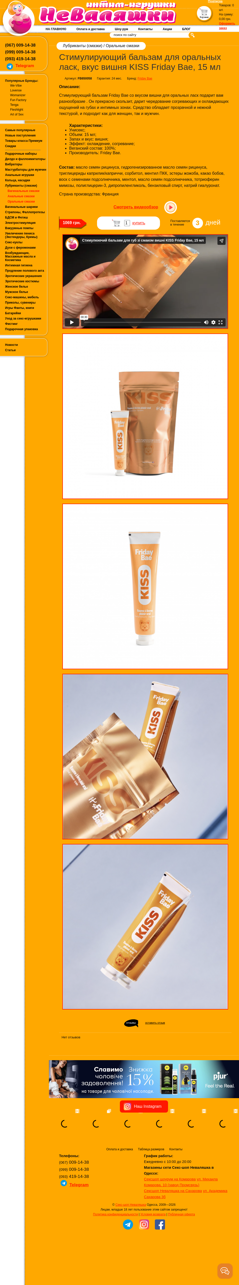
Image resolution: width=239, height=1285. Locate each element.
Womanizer (17, 95)
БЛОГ (186, 29)
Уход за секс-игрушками (23, 318)
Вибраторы (13, 164)
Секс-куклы (14, 242)
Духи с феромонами (20, 247)
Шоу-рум (121, 29)
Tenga (14, 105)
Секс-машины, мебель (22, 297)
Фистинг (11, 324)
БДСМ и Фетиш (16, 217)
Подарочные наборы (21, 153)
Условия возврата (153, 1214)
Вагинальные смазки (24, 191)
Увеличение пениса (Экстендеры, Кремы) (21, 235)
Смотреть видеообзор (136, 207)
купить (138, 223)
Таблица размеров (151, 1149)
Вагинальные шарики (21, 207)
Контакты (145, 29)
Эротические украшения (23, 276)
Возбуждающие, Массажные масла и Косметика (20, 256)
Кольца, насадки (17, 180)
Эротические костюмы (22, 281)
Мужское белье (16, 292)
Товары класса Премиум (23, 141)
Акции (167, 29)
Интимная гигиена (18, 265)
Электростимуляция (20, 223)
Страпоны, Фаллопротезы (25, 212)
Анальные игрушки (19, 175)
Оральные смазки (21, 201)
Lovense (16, 90)
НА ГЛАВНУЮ (56, 29)
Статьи (10, 350)
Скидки (10, 146)
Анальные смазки (21, 196)
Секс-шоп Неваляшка (130, 1205)
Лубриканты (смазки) (21, 185)
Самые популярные (20, 130)
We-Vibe (16, 85)
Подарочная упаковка (21, 329)
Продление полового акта (24, 270)
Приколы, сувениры (20, 302)
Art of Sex (17, 114)
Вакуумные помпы (19, 228)
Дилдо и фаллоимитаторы (25, 159)
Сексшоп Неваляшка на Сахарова (173, 1191)
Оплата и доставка (90, 29)
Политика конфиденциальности (115, 1214)
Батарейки (13, 313)
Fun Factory (18, 100)
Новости (11, 345)
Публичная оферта (181, 1214)
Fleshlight (16, 109)
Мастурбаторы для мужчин (25, 169)
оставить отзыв (155, 1022)
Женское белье (16, 286)
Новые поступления (20, 135)
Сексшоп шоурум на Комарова (170, 1179)
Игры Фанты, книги (19, 308)
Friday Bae (145, 78)
